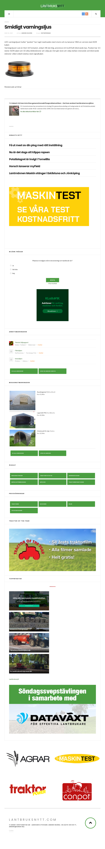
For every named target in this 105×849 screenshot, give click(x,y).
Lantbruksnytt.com (33, 820)
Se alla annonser (17, 371)
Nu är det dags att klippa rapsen (29, 152)
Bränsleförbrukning (18, 482)
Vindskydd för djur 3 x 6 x (52, 438)
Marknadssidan (74, 475)
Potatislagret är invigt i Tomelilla (29, 159)
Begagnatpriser (17, 475)
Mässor (42, 482)
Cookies (11, 830)
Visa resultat (52, 283)
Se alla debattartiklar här (30, 111)
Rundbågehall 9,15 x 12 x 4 (52, 400)
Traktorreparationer (76, 482)
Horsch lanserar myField (25, 166)
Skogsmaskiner (16, 510)
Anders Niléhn (27, 33)
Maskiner (43, 504)
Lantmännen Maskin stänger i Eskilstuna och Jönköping (44, 173)
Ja (13, 265)
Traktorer (15, 504)
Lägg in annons (45, 453)
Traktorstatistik (46, 475)
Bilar (70, 504)
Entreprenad (46, 33)
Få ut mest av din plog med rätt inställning (35, 145)
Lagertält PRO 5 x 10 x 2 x (52, 420)
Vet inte (15, 269)
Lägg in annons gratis (48, 371)
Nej (13, 273)
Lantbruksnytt (14, 679)
